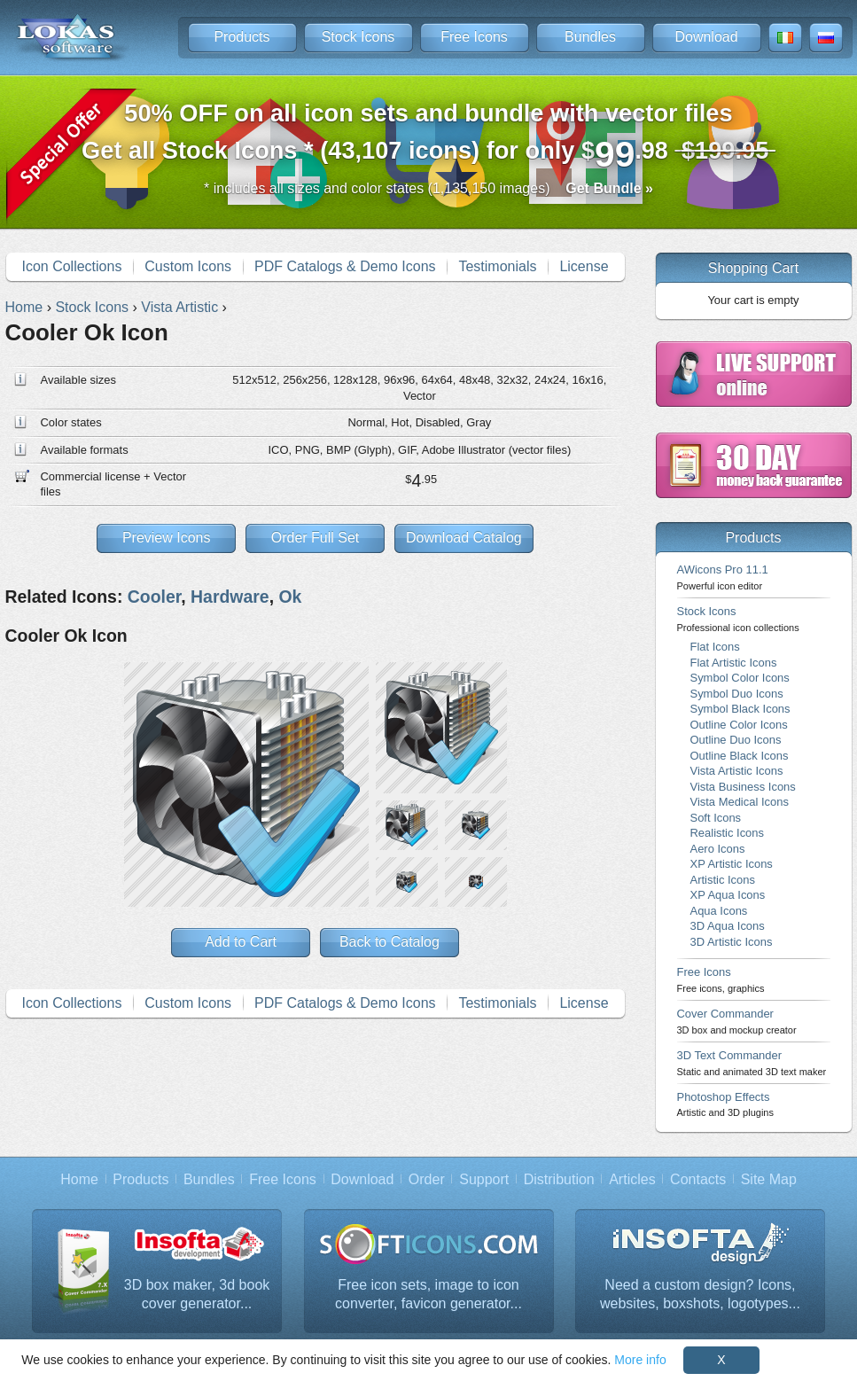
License (583, 266)
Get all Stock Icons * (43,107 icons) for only (428, 137)
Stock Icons (358, 36)
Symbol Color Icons (740, 677)
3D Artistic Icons (731, 941)
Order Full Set (315, 537)
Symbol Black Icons (740, 708)
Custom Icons (187, 266)
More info (640, 1360)
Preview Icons (166, 537)
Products (241, 36)
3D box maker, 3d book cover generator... (197, 1294)
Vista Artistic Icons (736, 770)
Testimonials (497, 266)
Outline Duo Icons (736, 739)
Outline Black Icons (739, 755)
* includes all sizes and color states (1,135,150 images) (428, 188)
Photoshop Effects (725, 1104)
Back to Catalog (389, 941)
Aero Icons (717, 848)
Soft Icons (716, 817)
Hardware (230, 596)
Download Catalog (464, 537)
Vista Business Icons (743, 786)
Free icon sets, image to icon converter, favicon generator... (428, 1294)
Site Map (769, 1179)
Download (705, 36)
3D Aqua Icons (727, 925)
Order (427, 1179)
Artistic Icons (722, 879)
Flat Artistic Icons (733, 662)
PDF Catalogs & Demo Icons (345, 266)
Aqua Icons (719, 910)
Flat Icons (715, 646)
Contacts (698, 1179)
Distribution (559, 1179)
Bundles (590, 36)
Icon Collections (71, 266)
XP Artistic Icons (731, 863)
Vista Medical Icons (739, 801)
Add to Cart (241, 941)
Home (79, 1179)
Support (484, 1179)
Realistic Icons (727, 832)
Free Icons (474, 36)
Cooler (155, 596)
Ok (289, 596)
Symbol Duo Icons (736, 693)
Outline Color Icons (739, 724)
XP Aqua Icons (728, 894)
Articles (632, 1179)
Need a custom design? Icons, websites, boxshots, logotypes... (700, 1294)
